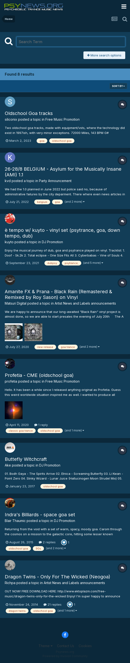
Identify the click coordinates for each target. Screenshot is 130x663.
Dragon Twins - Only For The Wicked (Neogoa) (57, 577)
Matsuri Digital (15, 303)
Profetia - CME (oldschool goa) (39, 375)
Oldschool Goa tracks (29, 113)
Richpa (10, 583)
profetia (11, 381)
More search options (104, 55)
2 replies (47, 542)
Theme (46, 646)
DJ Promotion (52, 242)
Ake (8, 465)
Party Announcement (55, 181)
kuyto (9, 242)
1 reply (41, 425)
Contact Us (65, 646)
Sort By (118, 86)
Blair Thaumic (15, 521)
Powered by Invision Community (65, 656)
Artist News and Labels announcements (85, 303)
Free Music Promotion (62, 119)
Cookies (85, 646)
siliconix (11, 119)
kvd (8, 181)
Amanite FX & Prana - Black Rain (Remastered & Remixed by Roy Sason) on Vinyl (58, 294)
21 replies (52, 604)
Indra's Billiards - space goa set (40, 514)
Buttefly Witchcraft (26, 459)
